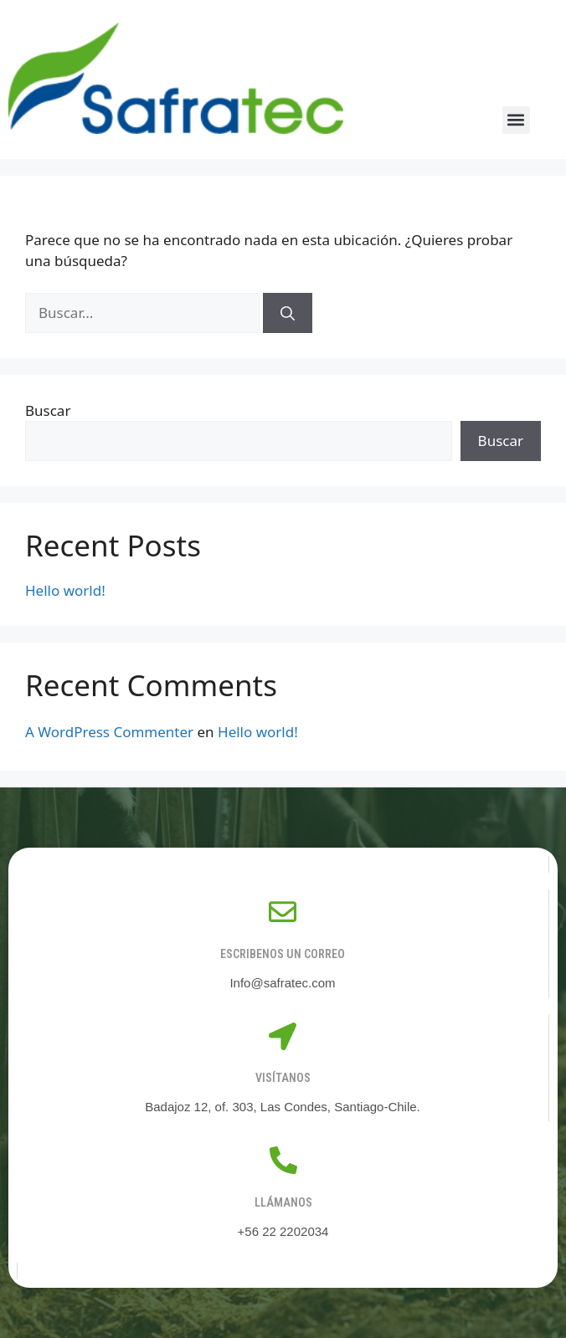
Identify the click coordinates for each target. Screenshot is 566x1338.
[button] (516, 120)
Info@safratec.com (282, 983)
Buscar (47, 410)
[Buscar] (287, 313)
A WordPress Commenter (109, 731)
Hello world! (65, 590)
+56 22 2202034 (283, 1231)
